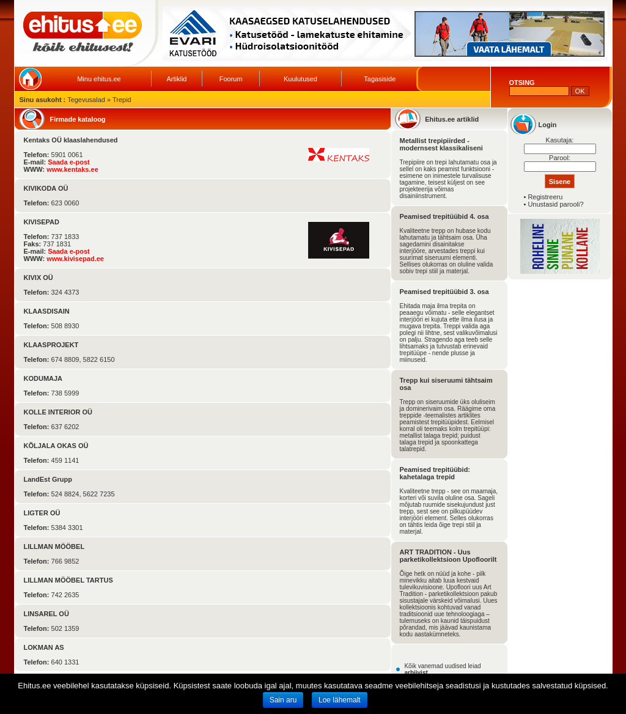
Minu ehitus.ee (99, 79)
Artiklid (176, 79)
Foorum (231, 79)
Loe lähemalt (340, 700)
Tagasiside (380, 79)
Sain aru (283, 700)
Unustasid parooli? (555, 204)
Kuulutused (300, 79)
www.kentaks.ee (72, 169)
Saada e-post (68, 162)
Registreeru (545, 197)
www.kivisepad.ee (75, 258)
